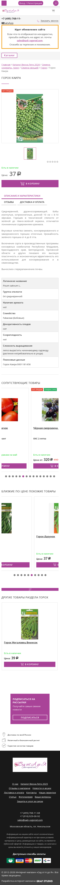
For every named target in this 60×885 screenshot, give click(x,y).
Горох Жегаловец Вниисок (21, 642)
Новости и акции (42, 788)
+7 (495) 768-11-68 (30, 812)
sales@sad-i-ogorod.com (30, 40)
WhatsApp (7, 23)
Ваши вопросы (43, 796)
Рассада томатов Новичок (19, 428)
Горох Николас (13, 536)
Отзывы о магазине (19, 788)
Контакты (31, 792)
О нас (15, 783)
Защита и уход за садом (30, 801)
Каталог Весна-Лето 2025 (34, 783)
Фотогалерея (26, 796)
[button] (6, 476)
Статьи (12, 796)
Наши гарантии (47, 792)
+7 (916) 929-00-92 (30, 816)
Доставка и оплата (32, 202)
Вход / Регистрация (30, 3)
